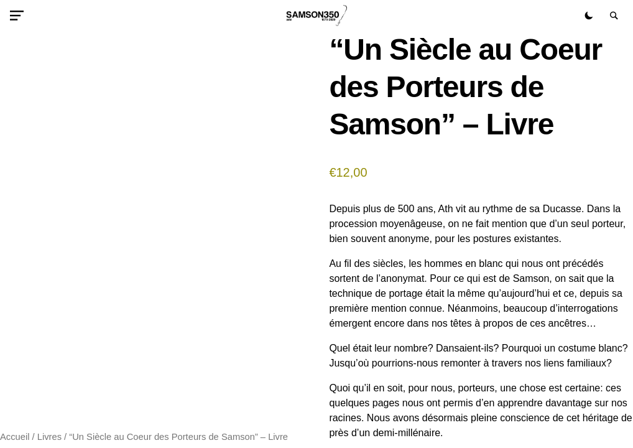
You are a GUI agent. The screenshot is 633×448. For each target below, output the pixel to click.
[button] (19, 15)
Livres (49, 437)
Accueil (14, 437)
